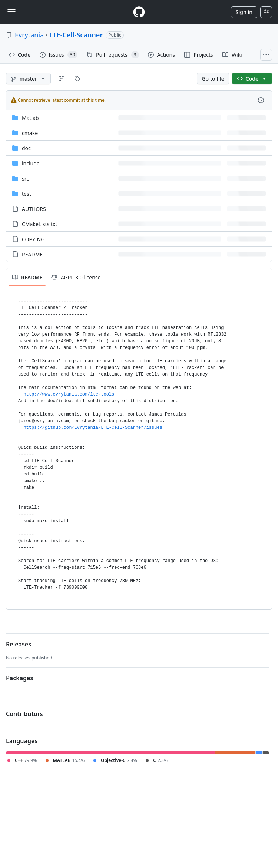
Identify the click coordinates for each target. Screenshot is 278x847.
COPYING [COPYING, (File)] (33, 239)
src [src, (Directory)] (25, 178)
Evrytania (29, 34)
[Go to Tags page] (77, 78)
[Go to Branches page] (61, 78)
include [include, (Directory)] (31, 163)
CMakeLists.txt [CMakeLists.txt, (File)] (39, 224)
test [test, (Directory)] (26, 193)
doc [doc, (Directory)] (26, 148)
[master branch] (28, 78)
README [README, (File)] (32, 254)
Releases (18, 644)
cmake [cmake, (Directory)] (30, 133)
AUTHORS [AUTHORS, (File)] (34, 208)
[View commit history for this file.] (261, 100)
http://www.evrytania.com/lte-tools (68, 394)
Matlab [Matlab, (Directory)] (30, 117)
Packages (19, 678)
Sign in (244, 12)
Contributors (24, 714)
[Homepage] (139, 12)
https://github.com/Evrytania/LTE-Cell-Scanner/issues (92, 427)
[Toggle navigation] (11, 11)
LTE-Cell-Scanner (76, 34)
